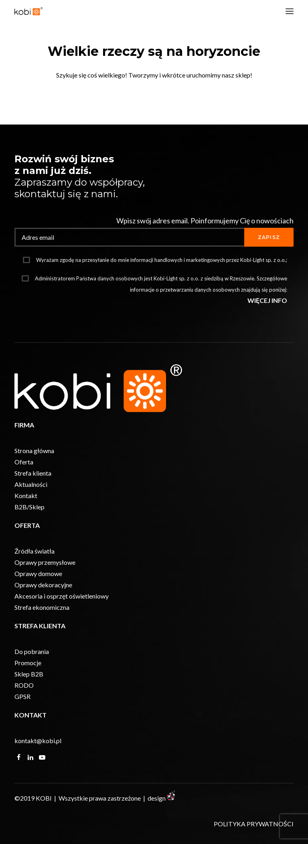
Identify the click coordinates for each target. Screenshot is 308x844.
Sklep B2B (28, 674)
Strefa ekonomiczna (41, 607)
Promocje (27, 662)
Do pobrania (31, 651)
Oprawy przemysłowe (44, 562)
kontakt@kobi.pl (37, 740)
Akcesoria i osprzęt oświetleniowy (61, 596)
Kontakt (25, 495)
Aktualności (30, 484)
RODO (24, 685)
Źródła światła (34, 551)
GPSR (22, 696)
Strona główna (34, 450)
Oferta (23, 462)
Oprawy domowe (38, 573)
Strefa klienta (32, 473)
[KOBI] (28, 11)
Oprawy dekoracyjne (43, 585)
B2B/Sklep (29, 507)
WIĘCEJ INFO (267, 300)
